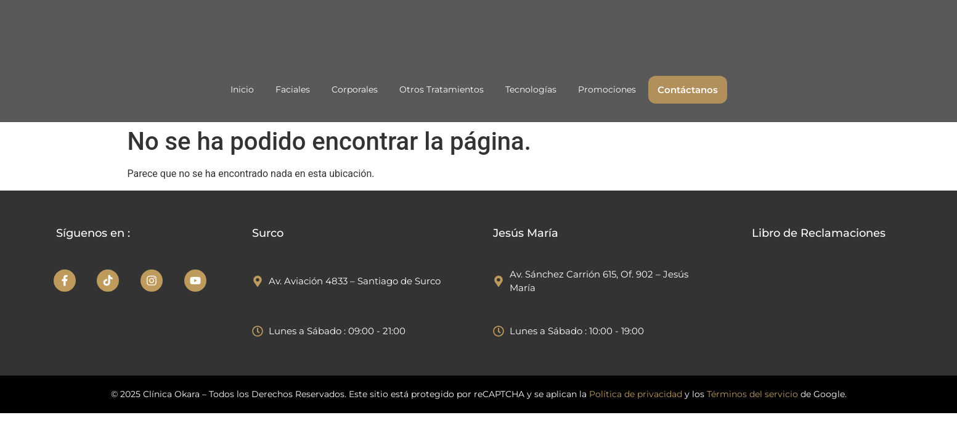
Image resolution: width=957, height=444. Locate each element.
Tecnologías (530, 89)
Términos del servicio (752, 394)
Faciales (292, 89)
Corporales (355, 89)
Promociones (607, 89)
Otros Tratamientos (441, 89)
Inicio (242, 89)
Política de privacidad (637, 394)
